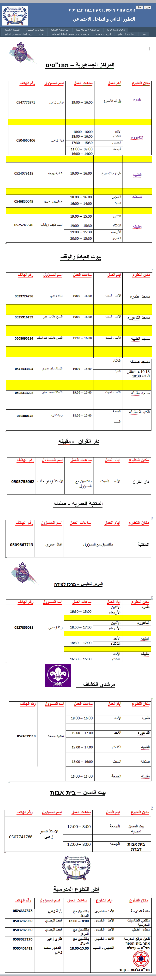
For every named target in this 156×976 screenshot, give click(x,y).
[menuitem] (12, 30)
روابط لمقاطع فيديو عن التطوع (18, 34)
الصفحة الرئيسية (12, 30)
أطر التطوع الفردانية (60, 30)
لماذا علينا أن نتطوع (126, 34)
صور (144, 34)
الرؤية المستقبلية (103, 34)
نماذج (41, 34)
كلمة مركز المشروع (35, 30)
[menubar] (78, 32)
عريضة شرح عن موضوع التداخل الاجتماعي (70, 34)
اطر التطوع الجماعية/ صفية (88, 30)
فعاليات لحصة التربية (116, 30)
